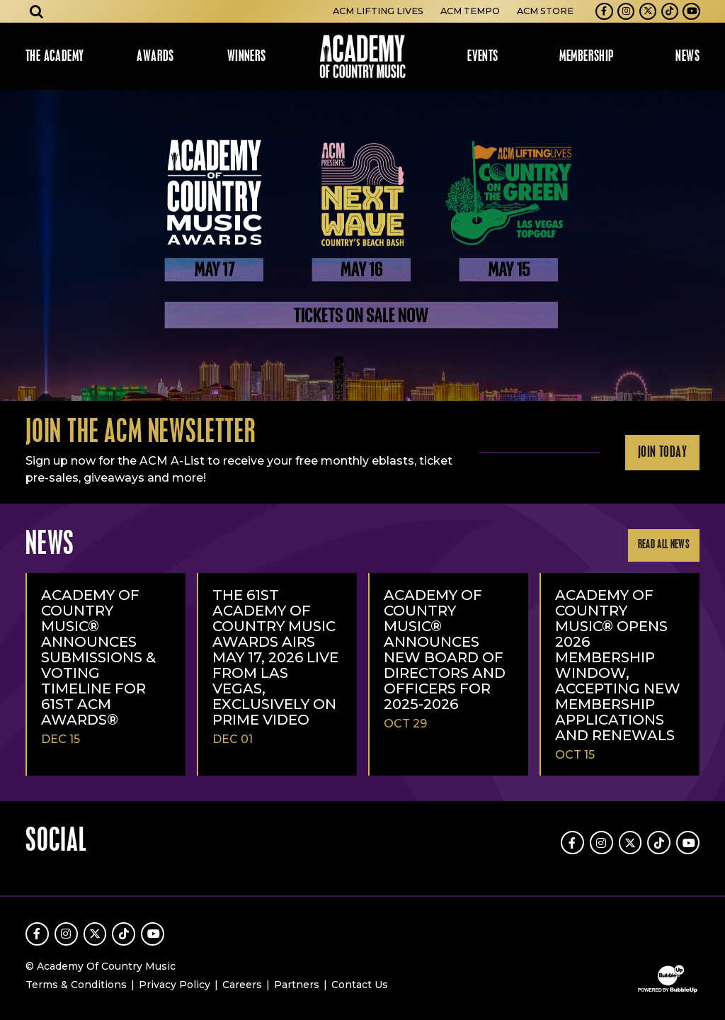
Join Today (662, 452)
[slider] (362, 245)
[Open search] (36, 11)
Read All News (664, 545)
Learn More (15, 115)
